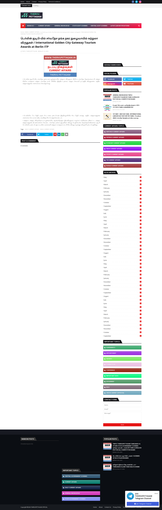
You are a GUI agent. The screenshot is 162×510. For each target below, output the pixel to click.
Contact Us (108, 507)
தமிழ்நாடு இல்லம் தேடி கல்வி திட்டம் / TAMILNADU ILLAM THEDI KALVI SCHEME (126, 466)
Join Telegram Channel (142, 504)
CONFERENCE (110, 370)
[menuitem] (23, 25)
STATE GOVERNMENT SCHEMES (75, 499)
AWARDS (109, 359)
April (122, 181)
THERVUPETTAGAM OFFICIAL (39, 507)
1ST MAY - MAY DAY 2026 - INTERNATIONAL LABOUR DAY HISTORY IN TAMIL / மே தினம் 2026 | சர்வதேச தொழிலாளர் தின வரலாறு (127, 116)
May (122, 177)
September (122, 206)
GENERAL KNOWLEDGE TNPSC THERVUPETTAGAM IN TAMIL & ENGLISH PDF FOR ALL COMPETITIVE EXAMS (126, 97)
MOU (108, 387)
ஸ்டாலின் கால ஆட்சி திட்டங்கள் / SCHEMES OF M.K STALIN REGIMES (126, 457)
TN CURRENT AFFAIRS (113, 160)
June (122, 217)
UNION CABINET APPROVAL (115, 393)
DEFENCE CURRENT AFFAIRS (115, 137)
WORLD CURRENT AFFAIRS (114, 166)
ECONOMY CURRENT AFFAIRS (115, 143)
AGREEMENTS (110, 347)
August (122, 210)
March (122, 184)
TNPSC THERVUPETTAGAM (29, 51)
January (122, 192)
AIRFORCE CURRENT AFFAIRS (115, 132)
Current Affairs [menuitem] (44, 26)
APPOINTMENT (111, 353)
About (28, 2)
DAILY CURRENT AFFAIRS (32, 129)
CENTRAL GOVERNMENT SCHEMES (76, 476)
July (122, 213)
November (122, 199)
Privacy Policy (42, 2)
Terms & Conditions (54, 2)
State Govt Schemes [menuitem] (80, 26)
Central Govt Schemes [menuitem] (99, 26)
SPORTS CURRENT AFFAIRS (115, 154)
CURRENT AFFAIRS (71, 482)
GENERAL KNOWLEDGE (72, 493)
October (122, 202)
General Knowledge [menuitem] (61, 26)
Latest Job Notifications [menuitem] (119, 26)
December (122, 195)
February (122, 188)
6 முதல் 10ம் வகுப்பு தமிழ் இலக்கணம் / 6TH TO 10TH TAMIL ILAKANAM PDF (126, 106)
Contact (34, 2)
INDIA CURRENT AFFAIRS (32, 32)
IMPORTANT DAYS (112, 376)
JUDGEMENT (110, 381)
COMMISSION (110, 364)
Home (22, 2)
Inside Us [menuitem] (30, 26)
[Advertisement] (103, 15)
